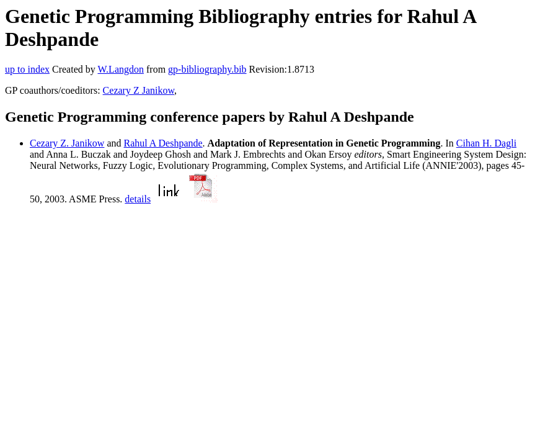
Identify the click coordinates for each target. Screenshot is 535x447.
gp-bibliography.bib (207, 69)
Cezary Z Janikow (138, 90)
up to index (27, 69)
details (138, 199)
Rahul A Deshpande (163, 143)
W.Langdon (120, 69)
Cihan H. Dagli (486, 143)
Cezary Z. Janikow (67, 143)
